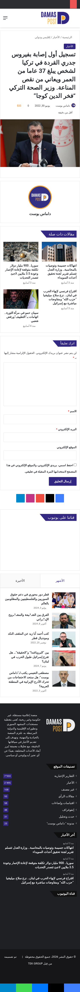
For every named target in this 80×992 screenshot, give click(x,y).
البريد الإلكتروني (66, 429)
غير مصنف (67, 789)
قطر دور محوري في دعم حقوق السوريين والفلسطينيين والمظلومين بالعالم (27, 599)
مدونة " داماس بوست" (60, 823)
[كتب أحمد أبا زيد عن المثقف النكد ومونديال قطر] (64, 639)
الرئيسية (69, 37)
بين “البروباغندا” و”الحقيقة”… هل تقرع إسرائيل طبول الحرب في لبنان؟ (29, 657)
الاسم (72, 411)
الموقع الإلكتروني (67, 447)
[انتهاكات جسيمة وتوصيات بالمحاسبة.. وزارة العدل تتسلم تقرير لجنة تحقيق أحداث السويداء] (59, 251)
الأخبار (56, 37)
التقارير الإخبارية (64, 776)
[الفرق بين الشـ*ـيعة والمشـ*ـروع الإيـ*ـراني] (64, 621)
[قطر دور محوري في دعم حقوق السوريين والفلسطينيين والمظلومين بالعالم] (64, 600)
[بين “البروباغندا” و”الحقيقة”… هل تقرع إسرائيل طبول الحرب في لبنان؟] (64, 658)
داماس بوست (63, 105)
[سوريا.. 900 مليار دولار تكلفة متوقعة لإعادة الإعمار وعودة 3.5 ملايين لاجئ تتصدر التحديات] (20, 251)
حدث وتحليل (66, 816)
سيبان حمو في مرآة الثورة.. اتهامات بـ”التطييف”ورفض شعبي (21, 317)
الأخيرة (20, 581)
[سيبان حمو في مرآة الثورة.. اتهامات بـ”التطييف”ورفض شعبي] (20, 299)
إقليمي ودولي (42, 37)
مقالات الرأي (66, 796)
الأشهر (60, 581)
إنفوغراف (68, 809)
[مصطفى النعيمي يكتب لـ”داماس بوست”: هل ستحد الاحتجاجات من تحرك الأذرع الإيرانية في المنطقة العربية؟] (64, 679)
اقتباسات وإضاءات (63, 803)
